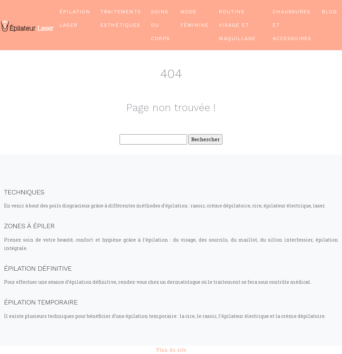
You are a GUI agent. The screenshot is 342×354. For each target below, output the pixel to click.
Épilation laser (74, 18)
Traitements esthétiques (120, 18)
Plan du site (171, 349)
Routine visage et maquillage (237, 25)
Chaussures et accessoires (292, 25)
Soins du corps (160, 25)
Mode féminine (194, 18)
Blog (329, 12)
